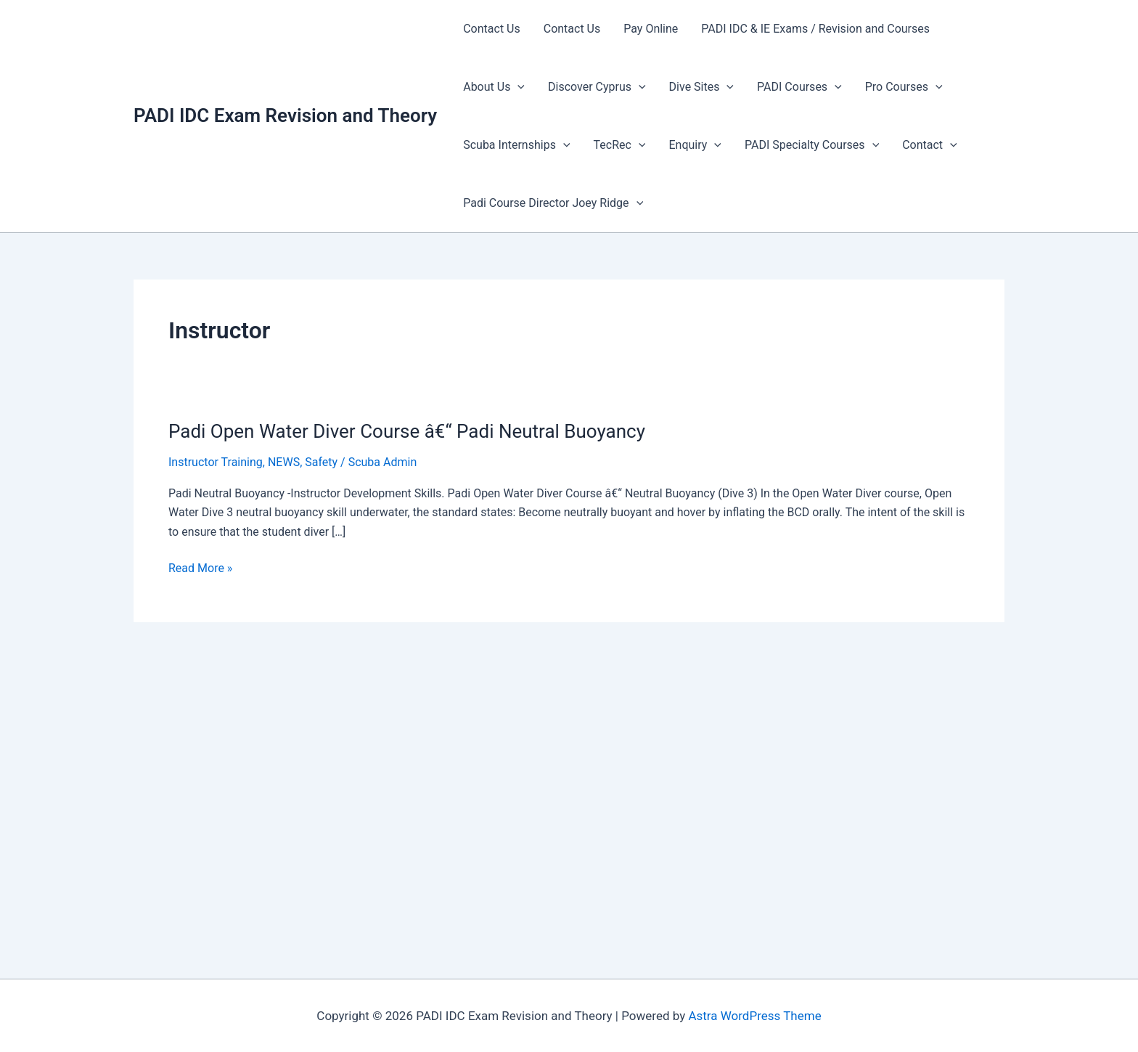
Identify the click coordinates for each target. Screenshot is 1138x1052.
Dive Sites (701, 87)
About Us (494, 87)
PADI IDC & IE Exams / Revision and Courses (815, 29)
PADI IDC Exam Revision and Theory (285, 115)
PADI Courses (799, 87)
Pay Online (650, 29)
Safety (321, 462)
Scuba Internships (516, 145)
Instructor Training (215, 462)
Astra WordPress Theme (754, 1015)
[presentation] (517, 87)
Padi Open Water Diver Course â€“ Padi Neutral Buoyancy (406, 431)
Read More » (200, 568)
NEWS (284, 462)
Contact (929, 145)
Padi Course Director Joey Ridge (553, 203)
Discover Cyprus (597, 87)
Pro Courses (904, 87)
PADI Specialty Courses (812, 145)
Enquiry (694, 145)
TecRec (620, 145)
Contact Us (491, 29)
